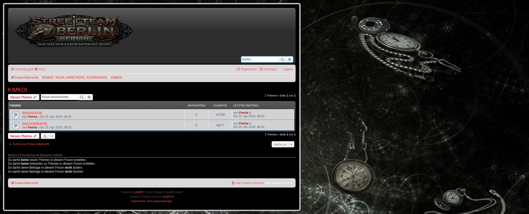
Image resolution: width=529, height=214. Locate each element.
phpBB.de (168, 196)
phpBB (139, 192)
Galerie (288, 69)
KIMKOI (17, 90)
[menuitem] (39, 69)
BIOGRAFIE (32, 113)
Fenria (32, 116)
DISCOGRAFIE (34, 124)
